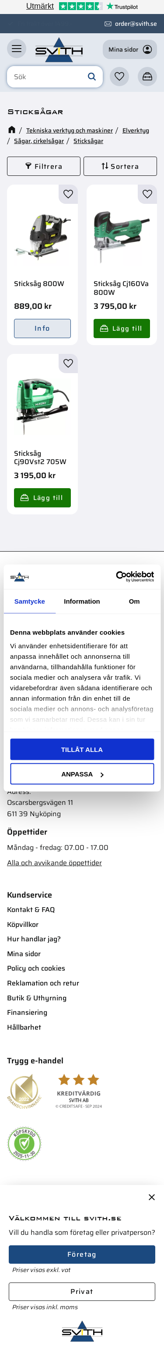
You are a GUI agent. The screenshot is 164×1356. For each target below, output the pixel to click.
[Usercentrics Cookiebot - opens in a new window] (117, 577)
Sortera (125, 166)
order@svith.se (136, 23)
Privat (81, 1291)
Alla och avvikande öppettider (54, 862)
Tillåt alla (82, 749)
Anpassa (82, 774)
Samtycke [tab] (29, 601)
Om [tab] (134, 601)
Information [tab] (82, 601)
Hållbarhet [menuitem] (24, 1027)
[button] (16, 48)
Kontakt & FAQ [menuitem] (31, 909)
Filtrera (49, 166)
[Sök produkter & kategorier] (55, 77)
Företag (82, 1254)
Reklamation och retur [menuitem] (43, 983)
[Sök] (92, 77)
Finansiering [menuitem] (27, 1012)
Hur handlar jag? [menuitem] (34, 938)
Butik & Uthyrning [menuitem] (36, 998)
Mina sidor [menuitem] (24, 953)
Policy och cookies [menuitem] (36, 968)
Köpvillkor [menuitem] (22, 924)
